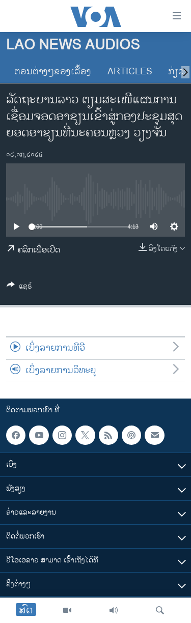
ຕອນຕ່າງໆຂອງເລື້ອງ (52, 71)
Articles (129, 71)
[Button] (19, 287)
